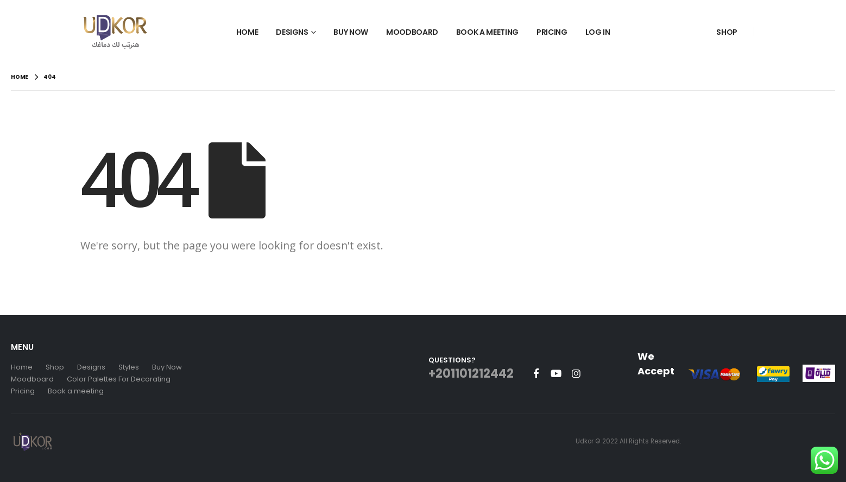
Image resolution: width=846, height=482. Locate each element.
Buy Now (350, 32)
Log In (597, 32)
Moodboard (412, 32)
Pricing (551, 32)
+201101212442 (471, 373)
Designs (292, 32)
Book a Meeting (487, 32)
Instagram (576, 373)
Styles (128, 367)
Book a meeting (76, 391)
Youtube (556, 373)
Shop (726, 32)
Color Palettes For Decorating (119, 379)
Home (247, 32)
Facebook (536, 373)
